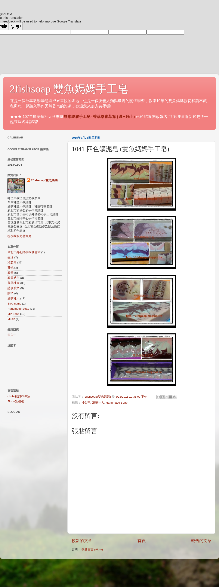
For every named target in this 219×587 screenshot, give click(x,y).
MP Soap (13, 313)
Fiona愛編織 (15, 401)
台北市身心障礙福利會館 (23, 252)
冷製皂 (86, 402)
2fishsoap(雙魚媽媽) (44, 180)
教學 (10, 272)
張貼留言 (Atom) (92, 549)
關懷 (10, 293)
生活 (10, 257)
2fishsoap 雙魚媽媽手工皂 (69, 89)
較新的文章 (82, 540)
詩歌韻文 (13, 288)
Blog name (14, 303)
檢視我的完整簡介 (19, 236)
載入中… (13, 335)
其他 (10, 267)
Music (11, 319)
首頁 (142, 540)
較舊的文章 (201, 540)
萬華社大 (98, 402)
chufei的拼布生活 (18, 396)
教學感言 (13, 277)
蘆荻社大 (13, 298)
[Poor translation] (15, 26)
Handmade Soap (116, 402)
